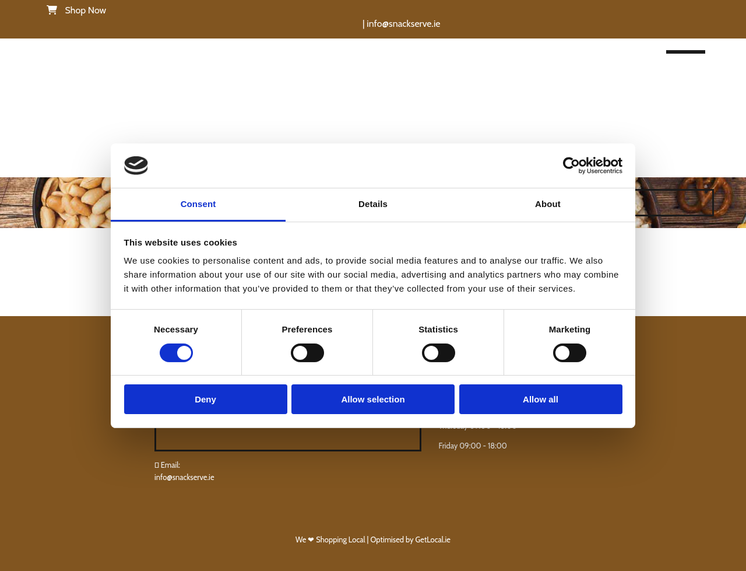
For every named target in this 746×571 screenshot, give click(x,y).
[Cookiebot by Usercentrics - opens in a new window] (571, 165)
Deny (205, 399)
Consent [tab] (198, 204)
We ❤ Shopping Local (331, 539)
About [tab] (548, 204)
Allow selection (372, 399)
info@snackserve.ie (184, 477)
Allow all (540, 399)
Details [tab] (373, 204)
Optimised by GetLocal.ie (410, 539)
